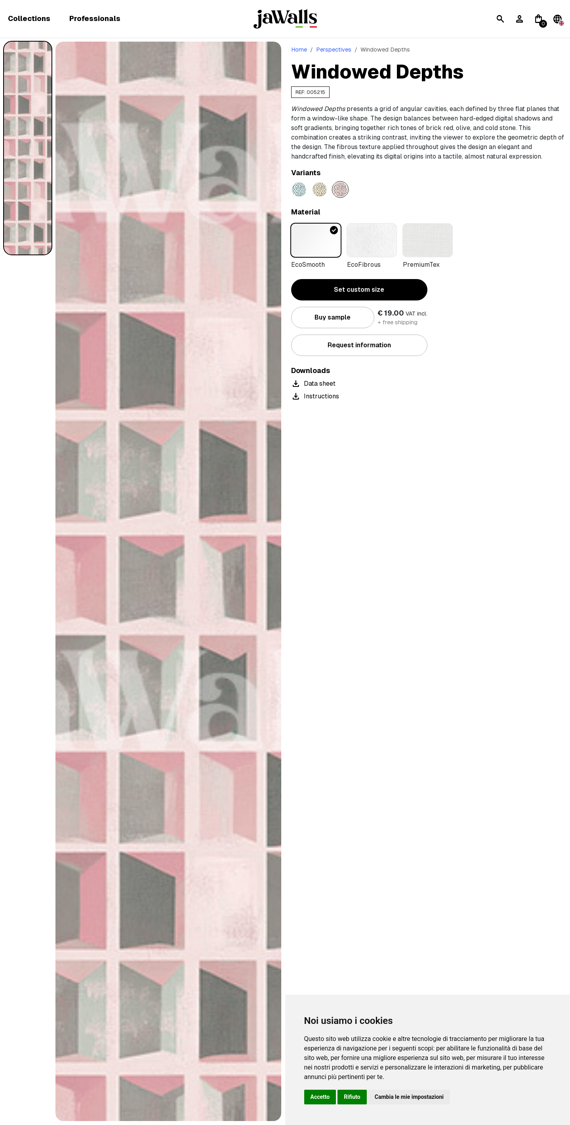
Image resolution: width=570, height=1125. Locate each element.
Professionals (94, 19)
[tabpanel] (168, 581)
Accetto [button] (320, 1097)
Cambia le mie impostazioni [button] (409, 1097)
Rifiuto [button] (352, 1097)
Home (299, 49)
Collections (29, 19)
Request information (359, 345)
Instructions (315, 396)
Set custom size (359, 289)
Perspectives (333, 49)
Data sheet (313, 383)
